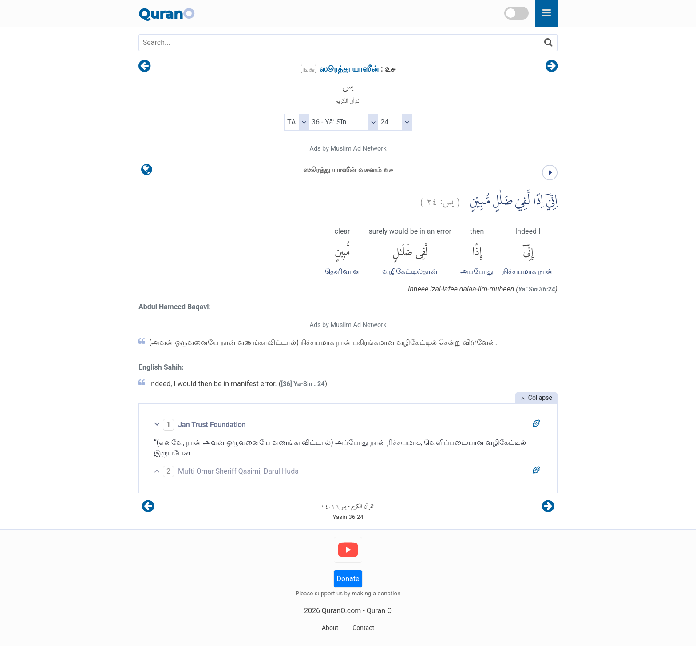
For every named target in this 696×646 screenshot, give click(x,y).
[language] (146, 172)
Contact (363, 627)
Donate (348, 578)
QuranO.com (341, 610)
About (330, 627)
